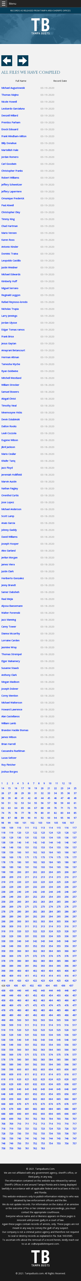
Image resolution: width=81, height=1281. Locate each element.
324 (51, 931)
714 (51, 1123)
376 (66, 956)
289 (11, 916)
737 (74, 1133)
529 (11, 1034)
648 (3, 1094)
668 (3, 1104)
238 (3, 891)
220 (19, 882)
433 (39, 985)
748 (3, 1143)
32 (42, 793)
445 (59, 990)
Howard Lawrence (11, 709)
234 (51, 886)
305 (59, 921)
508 (3, 1025)
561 (27, 1049)
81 (48, 812)
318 (3, 931)
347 (74, 941)
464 (51, 1000)
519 (11, 1030)
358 (3, 951)
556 (66, 1044)
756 (66, 1143)
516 (66, 1025)
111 (27, 827)
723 (43, 1128)
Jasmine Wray (9, 647)
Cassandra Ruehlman (13, 750)
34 (55, 793)
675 (59, 1104)
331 (27, 936)
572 (35, 1054)
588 (3, 1064)
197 (74, 867)
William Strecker (10, 384)
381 (27, 960)
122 (35, 832)
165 (59, 852)
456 (66, 995)
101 (24, 822)
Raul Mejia (7, 599)
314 (51, 926)
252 (35, 896)
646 (66, 1089)
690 (19, 1113)
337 (74, 936)
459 (11, 1000)
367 (74, 951)
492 (35, 1015)
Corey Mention (9, 695)
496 (66, 1015)
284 (51, 911)
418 (3, 980)
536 (66, 1034)
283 (43, 911)
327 (74, 931)
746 (66, 1138)
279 (11, 911)
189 (11, 867)
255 (59, 896)
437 (71, 985)
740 (19, 1138)
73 (75, 808)
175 (59, 857)
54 (29, 803)
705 (59, 1118)
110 (19, 827)
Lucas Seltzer (8, 757)
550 (19, 1044)
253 (43, 896)
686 (66, 1108)
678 (3, 1108)
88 (15, 817)
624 (51, 1079)
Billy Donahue (8, 143)
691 (27, 1113)
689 (11, 1113)
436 (63, 985)
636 (66, 1084)
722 (35, 1128)
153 (43, 847)
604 (51, 1069)
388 (3, 965)
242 (35, 891)
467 (74, 1000)
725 (59, 1128)
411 (27, 975)
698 (3, 1118)
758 (3, 1148)
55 (35, 803)
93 (48, 817)
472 (35, 1005)
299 (11, 921)
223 (43, 882)
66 (29, 808)
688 (3, 1113)
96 (68, 817)
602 (35, 1069)
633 (43, 1084)
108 (3, 827)
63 (9, 808)
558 (3, 1049)
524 (51, 1030)
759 (11, 1148)
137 (74, 837)
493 (43, 1015)
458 (3, 1000)
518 (3, 1030)
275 (59, 906)
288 (3, 916)
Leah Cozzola (8, 433)
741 (27, 1138)
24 (68, 788)
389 (11, 965)
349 (11, 946)
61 (75, 803)
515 (59, 1025)
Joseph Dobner (9, 688)
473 (43, 1005)
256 (66, 896)
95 (62, 817)
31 (35, 793)
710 (19, 1123)
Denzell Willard (9, 115)
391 (27, 965)
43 (35, 798)
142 (35, 842)
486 (66, 1010)
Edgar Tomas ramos (13, 329)
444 (51, 990)
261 (27, 901)
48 (68, 798)
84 (68, 812)
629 (11, 1084)
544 (51, 1039)
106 (64, 822)
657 (74, 1094)
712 (35, 1123)
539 (11, 1039)
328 (3, 936)
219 (11, 882)
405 (59, 970)
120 (19, 832)
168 (3, 857)
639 (11, 1089)
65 (22, 808)
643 (43, 1089)
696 (66, 1113)
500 (19, 1020)
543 (43, 1039)
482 (35, 1010)
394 (51, 965)
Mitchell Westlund (11, 378)
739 (11, 1138)
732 (35, 1133)
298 (3, 921)
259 (11, 901)
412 (35, 975)
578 (3, 1059)
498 (3, 1020)
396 (66, 965)
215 (59, 877)
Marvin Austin (8, 481)
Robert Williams (10, 177)
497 (74, 1015)
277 (74, 906)
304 (51, 921)
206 (66, 872)
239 (11, 891)
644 (51, 1089)
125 (59, 832)
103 (40, 822)
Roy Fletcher (8, 764)
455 (59, 995)
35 (62, 793)
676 (66, 1104)
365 (59, 951)
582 (35, 1059)
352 (35, 946)
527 (74, 1030)
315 (59, 926)
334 (51, 936)
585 (59, 1059)
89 (22, 817)
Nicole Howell (9, 101)
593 (43, 1064)
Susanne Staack (10, 668)
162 (35, 852)
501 (27, 1020)
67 (35, 808)
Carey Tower (8, 626)
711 (27, 1123)
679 (11, 1108)
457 (74, 995)
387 (74, 960)
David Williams (9, 536)
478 (3, 1010)
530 (19, 1034)
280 (19, 911)
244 (51, 891)
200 (19, 872)
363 (43, 951)
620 (19, 1079)
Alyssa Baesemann (12, 605)
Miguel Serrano (9, 288)
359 (11, 951)
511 (27, 1025)
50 (2, 803)
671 (27, 1104)
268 (3, 906)
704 (51, 1118)
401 (27, 970)
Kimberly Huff (9, 281)
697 (74, 1113)
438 (3, 990)
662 (35, 1099)
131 (27, 837)
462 (35, 1000)
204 (51, 872)
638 (3, 1089)
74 (2, 812)
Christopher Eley (10, 212)
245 (59, 891)
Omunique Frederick (12, 198)
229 (11, 886)
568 (3, 1054)
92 (42, 817)
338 (3, 941)
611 (27, 1074)
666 (66, 1099)
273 (43, 906)
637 (74, 1084)
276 (66, 906)
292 (35, 916)
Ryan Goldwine (9, 371)
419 (11, 980)
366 (66, 951)
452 (35, 995)
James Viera (8, 564)
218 (3, 882)
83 (62, 812)
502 (35, 1020)
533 (43, 1034)
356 (66, 946)
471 (27, 1005)
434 (47, 985)
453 (43, 995)
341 (27, 941)
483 (43, 1010)
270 (19, 906)
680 (19, 1108)
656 (66, 1094)
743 (43, 1138)
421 (27, 980)
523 (43, 1030)
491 (27, 1015)
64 (15, 808)
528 (3, 1034)
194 (51, 867)
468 (3, 1005)
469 (11, 1005)
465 (59, 1000)
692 (35, 1113)
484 (51, 1010)
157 (74, 847)
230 (19, 886)
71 (62, 808)
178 (3, 862)
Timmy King (8, 219)
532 (35, 1034)
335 (59, 936)
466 (66, 1000)
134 (51, 837)
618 (3, 1079)
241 (27, 891)
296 (66, 916)
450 (19, 995)
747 (74, 1138)
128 (3, 837)
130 (19, 837)
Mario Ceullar (8, 454)
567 (74, 1049)
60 (68, 803)
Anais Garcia (8, 523)
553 (43, 1044)
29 (22, 793)
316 (66, 926)
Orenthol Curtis (10, 495)
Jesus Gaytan (8, 343)
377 (74, 956)
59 (62, 803)
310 (19, 926)
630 (19, 1084)
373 (43, 956)
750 (19, 1143)
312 (35, 926)
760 (19, 1148)
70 (55, 808)
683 (43, 1108)
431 (24, 985)
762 (35, 1148)
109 (11, 827)
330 (19, 936)
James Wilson (8, 737)
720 (19, 1128)
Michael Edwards (10, 274)
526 (66, 1030)
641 (27, 1089)
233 (43, 886)
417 (74, 975)
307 (74, 921)
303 (43, 921)
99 (9, 822)
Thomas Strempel (11, 654)
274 (51, 906)
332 (35, 936)
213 (43, 877)
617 (74, 1074)
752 (35, 1143)
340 (19, 941)
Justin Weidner (9, 267)
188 (3, 867)
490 (19, 1015)
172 (35, 857)
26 (2, 793)
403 (43, 970)
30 (29, 793)
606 (66, 1069)
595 (59, 1064)
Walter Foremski (10, 612)
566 (66, 1049)
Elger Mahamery (10, 661)
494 (51, 1015)
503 (43, 1020)
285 (59, 911)
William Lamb (8, 723)
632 (35, 1084)
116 (66, 827)
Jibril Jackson (8, 447)
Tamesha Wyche (10, 364)
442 (35, 990)
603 (43, 1069)
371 (27, 956)
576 (66, 1054)
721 (27, 1128)
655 (59, 1094)
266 (66, 901)
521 (27, 1030)
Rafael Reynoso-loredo (14, 302)
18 (29, 788)
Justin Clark (7, 571)
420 (19, 980)
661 (27, 1099)
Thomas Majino (10, 94)
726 (66, 1128)
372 (35, 956)
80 (42, 812)
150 (19, 847)
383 (43, 960)
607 (74, 1069)
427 (74, 980)
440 (19, 990)
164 (51, 852)
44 (42, 798)
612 (35, 1074)
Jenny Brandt (8, 585)
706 (66, 1118)
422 (35, 980)
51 (9, 803)
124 (51, 832)
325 (59, 931)
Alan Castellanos (10, 716)
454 (51, 995)
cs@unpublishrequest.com (45, 1243)
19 (35, 788)
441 (27, 990)
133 (43, 837)
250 (19, 896)
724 (51, 1128)
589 (11, 1064)
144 (51, 842)
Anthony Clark (9, 675)
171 (27, 857)
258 (3, 901)
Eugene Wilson (9, 440)
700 (19, 1118)
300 (19, 921)
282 (35, 911)
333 (43, 936)
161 (27, 852)
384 (51, 960)
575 (59, 1054)
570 (19, 1054)
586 (66, 1059)
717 (74, 1123)
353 (43, 946)
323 (43, 931)
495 (59, 1015)
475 (59, 1005)
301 (27, 921)
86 (2, 817)
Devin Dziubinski (10, 419)
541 (27, 1039)
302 (35, 921)
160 (19, 852)
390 (19, 965)
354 (51, 946)
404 (51, 970)
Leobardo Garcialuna (13, 108)
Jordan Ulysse (9, 322)
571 (27, 1054)
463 (43, 1000)
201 (27, 872)
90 (29, 817)
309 (11, 926)
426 (66, 980)
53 (22, 803)
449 (11, 995)
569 (11, 1054)
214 (51, 877)
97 (75, 817)
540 (19, 1039)
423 (43, 980)
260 (19, 901)
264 (51, 901)
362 (35, 951)
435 (55, 985)
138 (3, 842)
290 (19, 916)
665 (59, 1099)
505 (59, 1020)
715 (59, 1123)
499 (11, 1020)
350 (19, 946)
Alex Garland (8, 550)
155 (59, 847)
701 (27, 1118)
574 (51, 1054)
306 (66, 921)
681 (27, 1108)
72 (68, 808)
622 (35, 1079)
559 (11, 1049)
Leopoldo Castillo (11, 260)
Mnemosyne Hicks (11, 412)
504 (51, 1020)
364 (51, 951)
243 (43, 891)
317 (74, 926)
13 (69, 783)
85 (75, 812)
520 (19, 1030)
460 (19, 1000)
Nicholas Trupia (10, 308)
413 (43, 975)
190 (19, 867)
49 (75, 798)
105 (56, 822)
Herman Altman (10, 357)
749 (11, 1143)
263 (43, 901)
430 (16, 985)
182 (35, 862)
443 (43, 990)
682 (35, 1108)
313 (43, 926)
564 (51, 1049)
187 (74, 862)
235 (59, 886)
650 (19, 1094)
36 (68, 793)
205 (59, 872)
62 (2, 808)
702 (35, 1118)
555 (59, 1044)
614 (51, 1074)
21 (48, 788)
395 (59, 965)
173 (43, 857)
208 (3, 877)
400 (19, 970)
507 (74, 1020)
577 (74, 1054)
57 (48, 803)
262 (35, 901)
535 (59, 1034)
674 (51, 1104)
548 (3, 1044)
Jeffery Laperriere (11, 191)
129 (11, 837)
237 (74, 886)
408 (3, 975)
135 (59, 837)
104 (48, 822)
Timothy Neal (8, 405)
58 (55, 803)
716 (66, 1123)
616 (66, 1074)
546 (66, 1039)
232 (35, 886)
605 (59, 1069)
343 (43, 941)
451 (27, 995)
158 (3, 852)
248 (3, 896)
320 (19, 931)
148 (3, 847)
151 (27, 847)
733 (43, 1133)
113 (43, 827)
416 (66, 975)
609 (11, 1074)
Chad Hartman (9, 226)
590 (19, 1064)
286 (66, 911)
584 (51, 1059)
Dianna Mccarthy (10, 633)
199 (11, 872)
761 (27, 1148)
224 (51, 882)
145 (59, 842)
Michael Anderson (11, 509)
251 (27, 896)
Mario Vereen (9, 232)
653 (43, 1094)
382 (35, 960)
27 (9, 793)
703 (43, 1118)
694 (51, 1113)
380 (19, 960)
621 (27, 1079)
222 (35, 882)
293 (43, 916)
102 (32, 822)
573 (43, 1054)
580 (19, 1059)
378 (3, 960)
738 (3, 1138)
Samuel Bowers (10, 391)
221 (27, 882)
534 (51, 1034)
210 (19, 877)
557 (74, 1044)
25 (75, 788)
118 (3, 832)
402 (35, 970)
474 (51, 1005)
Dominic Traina (9, 253)
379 (11, 960)
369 (11, 956)
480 (19, 1010)
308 (3, 926)
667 (74, 1099)
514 (51, 1025)
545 (59, 1039)
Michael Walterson (11, 702)
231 (27, 886)
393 (43, 965)
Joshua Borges (9, 771)
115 (59, 827)
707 (74, 1118)
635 (59, 1084)
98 (2, 822)
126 (66, 832)
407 (74, 970)
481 (27, 1010)
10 (50, 783)
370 (19, 956)
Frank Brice (7, 336)
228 (3, 886)
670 (19, 1104)
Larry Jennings (9, 315)
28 (15, 793)
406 (66, 970)
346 (66, 941)
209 (11, 877)
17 (22, 788)
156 (66, 847)
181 (27, 862)
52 (15, 803)
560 (19, 1049)
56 (42, 803)
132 (35, 837)
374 (51, 956)
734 (51, 1133)
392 (35, 965)
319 (11, 931)
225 (59, 882)
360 (19, 951)
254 (51, 896)
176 (66, 857)
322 (35, 931)
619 (11, 1079)
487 (74, 1010)
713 (43, 1123)
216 (66, 877)
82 (55, 812)
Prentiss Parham (10, 122)
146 (66, 842)
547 (74, 1039)
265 (59, 901)
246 (66, 891)
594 (51, 1064)
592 (35, 1064)
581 (27, 1059)
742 (35, 1138)
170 (19, 857)
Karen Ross (7, 239)
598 (3, 1069)
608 (3, 1074)
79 (35, 812)
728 (3, 1133)
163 (43, 852)
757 (74, 1143)
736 (66, 1133)
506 (66, 1020)
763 (43, 1148)
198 (3, 872)
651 (27, 1094)
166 (66, 852)
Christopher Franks (12, 170)
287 (74, 911)
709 (11, 1123)
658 (3, 1099)
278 (3, 911)
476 (66, 1005)
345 (59, 941)
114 (51, 827)
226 (66, 882)
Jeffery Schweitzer (11, 184)
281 (27, 911)
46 (55, 798)
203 (43, 872)
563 (43, 1049)
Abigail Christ (8, 398)
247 (74, 891)
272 (35, 906)
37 (75, 793)
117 (74, 827)
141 (27, 842)
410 (19, 975)
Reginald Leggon (10, 295)
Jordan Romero (9, 157)
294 (51, 916)
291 (27, 916)
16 (15, 788)
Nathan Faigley (9, 488)
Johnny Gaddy (9, 529)
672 (35, 1104)
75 (9, 812)
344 (51, 941)
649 (11, 1094)
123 (43, 832)
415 (59, 975)
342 (35, 941)
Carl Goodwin (8, 163)
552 (35, 1044)
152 (35, 847)
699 (11, 1118)
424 (51, 980)
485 (59, 1010)
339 (11, 941)
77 (22, 812)
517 (74, 1025)
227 (74, 882)
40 (15, 798)
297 (74, 916)
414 (51, 975)
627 (74, 1079)
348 (3, 946)
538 (3, 1039)
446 (66, 990)
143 (43, 842)
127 (74, 832)
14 (2, 788)
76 (15, 812)
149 (11, 847)
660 (19, 1099)
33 (48, 793)
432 (32, 985)
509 (11, 1025)
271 (27, 906)
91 (35, 817)
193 (43, 867)
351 (27, 946)
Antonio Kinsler (9, 246)
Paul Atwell (7, 205)
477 (74, 1005)
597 (74, 1064)
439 (11, 990)
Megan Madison (10, 681)
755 (59, 1143)
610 (19, 1074)
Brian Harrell (8, 744)
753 (43, 1143)
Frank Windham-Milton (13, 136)
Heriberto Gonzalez (12, 578)
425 (59, 980)
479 (11, 1010)
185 (59, 862)
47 (62, 798)
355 (59, 946)
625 (59, 1079)
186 (66, 862)
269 (11, 906)
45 (48, 798)
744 (51, 1138)
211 (27, 877)
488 (3, 1015)
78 (29, 812)
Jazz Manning (8, 619)
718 (3, 1128)
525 (59, 1030)
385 (59, 960)
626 (66, 1079)
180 (19, 862)
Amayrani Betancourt (13, 350)
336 (66, 936)
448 (3, 995)
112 (35, 827)
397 (74, 965)
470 (19, 1005)
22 (55, 788)
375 (59, 956)
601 (27, 1069)
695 (59, 1113)
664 (51, 1099)
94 (55, 817)
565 (59, 1049)
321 (27, 931)
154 (51, 847)
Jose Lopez (7, 502)
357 (74, 946)
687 (74, 1108)
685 (59, 1108)
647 (74, 1089)
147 (74, 842)
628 (3, 1084)
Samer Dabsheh (10, 592)
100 (16, 822)
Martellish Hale (9, 150)
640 (19, 1089)
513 (43, 1025)
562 (35, 1049)
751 (27, 1143)
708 (3, 1123)
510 (19, 1025)
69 (48, 808)
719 (11, 1128)
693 (43, 1113)
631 (27, 1084)
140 (19, 842)
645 (59, 1089)
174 (51, 857)
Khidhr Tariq (8, 460)
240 (19, 891)
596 (66, 1064)
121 (27, 832)
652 (35, 1094)
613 (43, 1074)
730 (19, 1133)
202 (35, 872)
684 (51, 1108)
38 (2, 798)
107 (72, 822)
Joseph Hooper (10, 543)
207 (74, 872)
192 (35, 867)
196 (66, 867)
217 (74, 877)
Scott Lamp (7, 516)
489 (11, 1015)
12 (63, 783)
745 (59, 1138)
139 (11, 842)
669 (11, 1104)
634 (51, 1084)
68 (42, 808)
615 (59, 1074)
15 (9, 788)
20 (42, 788)
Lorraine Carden (10, 640)
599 (11, 1069)
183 (43, 862)
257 (74, 896)
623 (43, 1079)
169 (11, 857)
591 (27, 1064)
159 (11, 852)
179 (11, 862)
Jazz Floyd (7, 467)
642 (35, 1089)
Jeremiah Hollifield (11, 474)
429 (8, 985)
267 (74, 901)
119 (11, 832)
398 (3, 970)
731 (27, 1133)
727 (74, 1128)
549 (11, 1044)
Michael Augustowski (13, 87)
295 (59, 916)
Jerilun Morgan (9, 557)
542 (35, 1039)
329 (11, 936)
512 (35, 1025)
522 (35, 1030)
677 (74, 1104)
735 (59, 1133)
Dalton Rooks (8, 426)
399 (11, 970)
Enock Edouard (9, 129)
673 (43, 1104)
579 (11, 1059)
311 (27, 926)
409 (11, 975)
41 (22, 798)
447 (74, 990)
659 (11, 1099)
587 (74, 1059)
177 (74, 857)
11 (56, 783)
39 (9, 798)
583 (43, 1059)
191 (27, 867)
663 (43, 1099)
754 (51, 1143)
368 (3, 956)
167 (74, 852)
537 (74, 1034)
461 (27, 1000)
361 (27, 951)
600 (19, 1069)
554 (51, 1044)
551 (27, 1044)
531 (27, 1034)
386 (66, 960)
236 (66, 886)
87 (9, 817)
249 (11, 896)
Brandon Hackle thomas (14, 730)
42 (29, 798)
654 (51, 1094)
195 (59, 867)
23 (62, 788)
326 (66, 931)
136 (66, 837)
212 (35, 877)
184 (51, 862)
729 (11, 1133)
